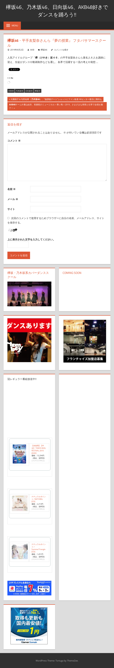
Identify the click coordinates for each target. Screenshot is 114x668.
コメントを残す (61, 49)
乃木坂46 (19, 91)
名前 (11, 189)
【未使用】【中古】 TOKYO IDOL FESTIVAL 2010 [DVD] (39, 449)
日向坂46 (29, 91)
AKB (32, 49)
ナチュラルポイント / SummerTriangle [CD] (39, 548)
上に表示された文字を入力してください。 (31, 239)
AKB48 (11, 91)
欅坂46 (44, 49)
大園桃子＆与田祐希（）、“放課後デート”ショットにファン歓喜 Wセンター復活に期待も (56, 99)
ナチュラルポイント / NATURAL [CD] (39, 499)
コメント (14, 140)
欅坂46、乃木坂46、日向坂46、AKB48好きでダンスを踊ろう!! (57, 10)
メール (12, 199)
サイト (11, 209)
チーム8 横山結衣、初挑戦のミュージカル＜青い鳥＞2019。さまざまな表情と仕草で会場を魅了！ (56, 107)
